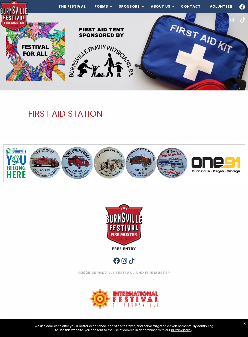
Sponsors (129, 6)
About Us (161, 6)
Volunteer (221, 6)
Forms (101, 6)
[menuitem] (72, 6)
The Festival (72, 6)
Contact (191, 6)
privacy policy (181, 330)
